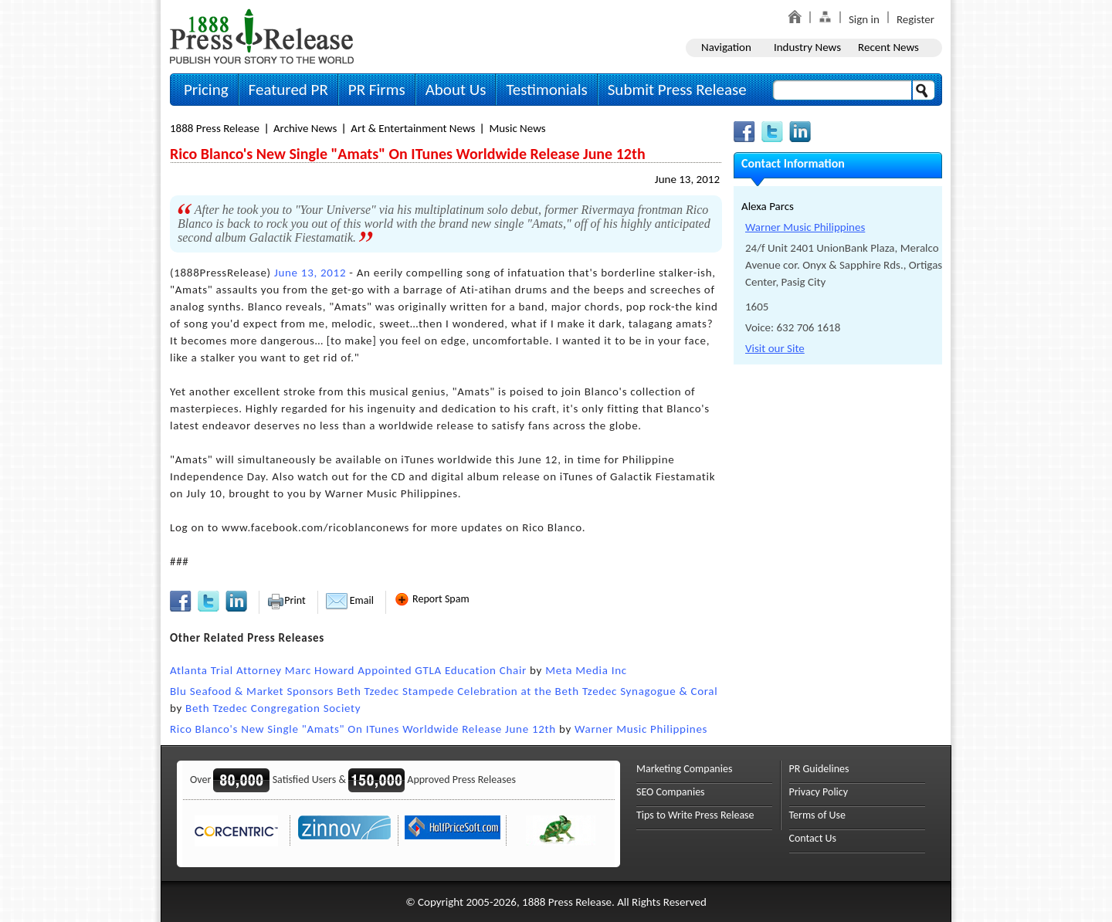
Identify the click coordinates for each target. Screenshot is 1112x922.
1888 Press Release (214, 128)
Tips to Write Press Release (695, 815)
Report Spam (432, 598)
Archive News (305, 128)
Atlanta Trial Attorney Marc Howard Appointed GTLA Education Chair (348, 670)
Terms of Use (817, 815)
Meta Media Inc (586, 670)
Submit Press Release (677, 90)
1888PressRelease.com (262, 36)
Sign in (864, 19)
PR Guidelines (819, 768)
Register (915, 19)
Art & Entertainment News (413, 128)
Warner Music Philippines (641, 729)
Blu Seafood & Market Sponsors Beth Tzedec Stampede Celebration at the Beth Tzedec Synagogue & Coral (443, 691)
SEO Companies (670, 791)
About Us (455, 90)
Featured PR (288, 90)
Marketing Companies (684, 768)
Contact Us (813, 838)
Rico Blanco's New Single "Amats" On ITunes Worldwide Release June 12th (363, 729)
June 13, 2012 (687, 179)
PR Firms (376, 90)
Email (350, 600)
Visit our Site (775, 348)
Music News (517, 128)
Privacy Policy (819, 791)
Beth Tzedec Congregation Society (273, 708)
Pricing (206, 90)
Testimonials (546, 90)
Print (286, 600)
